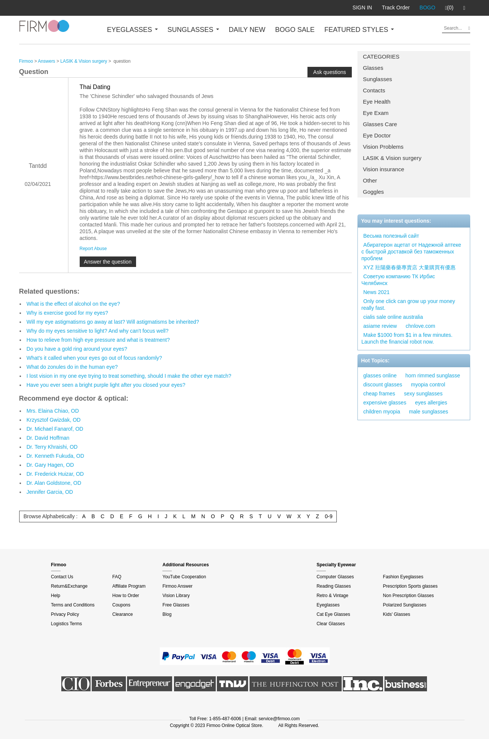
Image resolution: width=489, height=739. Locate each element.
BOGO (427, 8)
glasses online (380, 376)
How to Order (125, 595)
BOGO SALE (295, 29)
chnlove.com (420, 326)
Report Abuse (93, 248)
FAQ (116, 576)
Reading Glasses (333, 586)
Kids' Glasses (396, 614)
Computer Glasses (335, 576)
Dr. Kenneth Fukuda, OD (55, 456)
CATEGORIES (381, 56)
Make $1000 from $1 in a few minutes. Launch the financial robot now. (407, 338)
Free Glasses (175, 605)
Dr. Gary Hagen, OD (50, 465)
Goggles (373, 192)
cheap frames (379, 394)
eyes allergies (431, 403)
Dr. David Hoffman (48, 438)
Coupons (121, 605)
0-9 (328, 516)
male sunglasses (428, 412)
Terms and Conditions (73, 605)
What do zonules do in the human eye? (72, 367)
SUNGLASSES (193, 29)
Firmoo (26, 61)
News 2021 (376, 292)
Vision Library (175, 595)
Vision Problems (383, 146)
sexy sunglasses (423, 394)
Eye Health (377, 101)
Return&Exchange (69, 586)
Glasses (373, 68)
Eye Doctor (377, 135)
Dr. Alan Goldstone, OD (54, 483)
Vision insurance (383, 169)
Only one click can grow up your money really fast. (408, 304)
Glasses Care (380, 124)
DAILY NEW (247, 29)
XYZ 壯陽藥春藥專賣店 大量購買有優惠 (409, 267)
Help (56, 595)
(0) (449, 7)
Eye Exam (376, 113)
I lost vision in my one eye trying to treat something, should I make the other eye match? (129, 376)
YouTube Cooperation (184, 576)
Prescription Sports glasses (410, 586)
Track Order (396, 8)
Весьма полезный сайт (391, 236)
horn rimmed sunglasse (433, 376)
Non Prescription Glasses (408, 595)
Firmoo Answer (177, 586)
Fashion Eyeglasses (403, 576)
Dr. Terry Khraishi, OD (52, 447)
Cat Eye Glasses (333, 614)
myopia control (428, 385)
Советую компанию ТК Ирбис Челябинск (398, 279)
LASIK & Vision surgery (392, 158)
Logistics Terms (66, 623)
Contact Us (62, 576)
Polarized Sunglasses (404, 605)
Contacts (374, 90)
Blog (166, 614)
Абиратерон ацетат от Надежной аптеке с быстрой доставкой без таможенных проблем (411, 251)
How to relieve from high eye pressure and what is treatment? (98, 340)
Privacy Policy (65, 614)
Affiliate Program (128, 586)
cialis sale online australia (393, 317)
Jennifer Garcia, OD (50, 492)
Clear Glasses (330, 623)
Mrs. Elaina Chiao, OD (53, 411)
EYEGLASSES (132, 29)
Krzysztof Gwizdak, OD (54, 420)
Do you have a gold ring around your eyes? (77, 349)
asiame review (380, 326)
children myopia (381, 412)
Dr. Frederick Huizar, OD (55, 474)
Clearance (122, 614)
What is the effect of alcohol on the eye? (73, 304)
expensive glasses (384, 403)
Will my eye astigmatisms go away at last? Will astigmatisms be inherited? (113, 322)
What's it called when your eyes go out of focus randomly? (94, 358)
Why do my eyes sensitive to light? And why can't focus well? (98, 331)
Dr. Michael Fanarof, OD (55, 429)
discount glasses (383, 385)
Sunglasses (377, 79)
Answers (46, 61)
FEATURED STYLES (359, 29)
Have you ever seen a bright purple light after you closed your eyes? (106, 385)
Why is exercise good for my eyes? (67, 313)
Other (370, 180)
